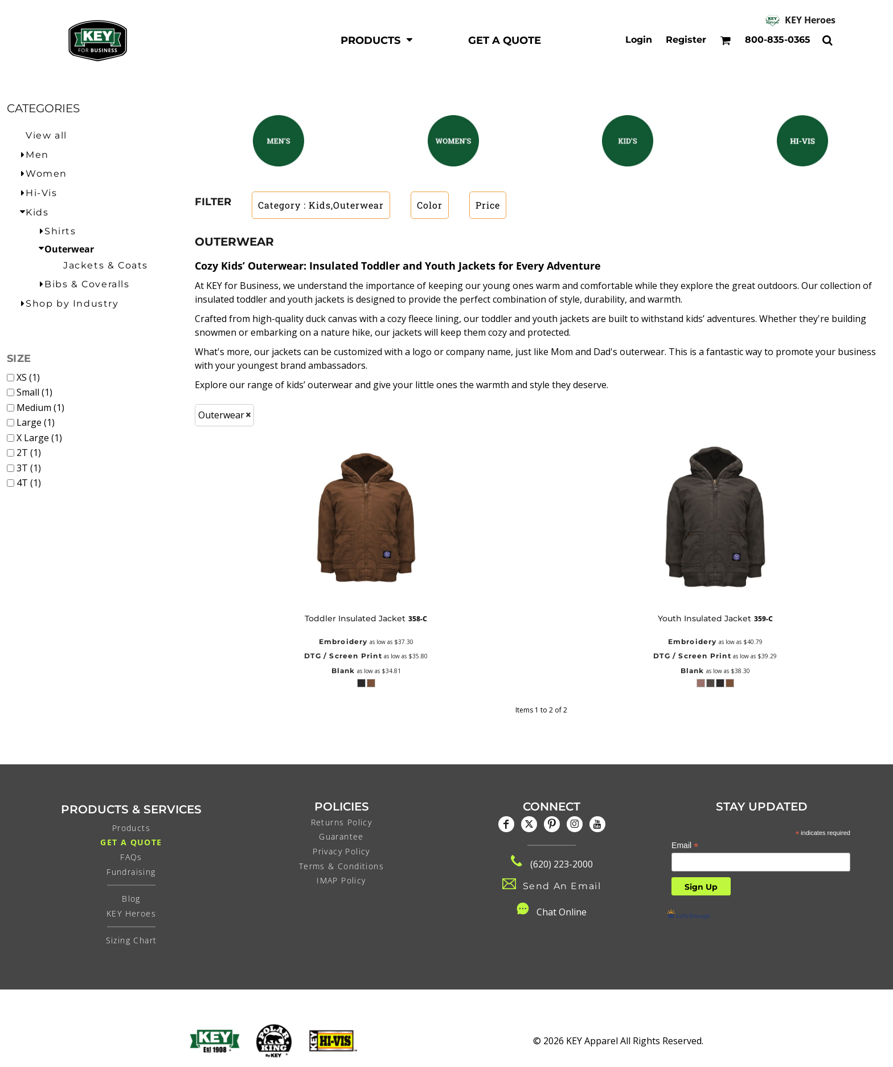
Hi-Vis (42, 193)
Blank (343, 670)
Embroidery (343, 641)
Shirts (60, 231)
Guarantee (341, 836)
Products (131, 827)
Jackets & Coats (105, 265)
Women (46, 173)
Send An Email (562, 886)
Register (686, 39)
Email (684, 845)
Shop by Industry (72, 303)
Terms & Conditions (341, 866)
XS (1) (28, 377)
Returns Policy (341, 822)
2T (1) (29, 452)
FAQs (131, 857)
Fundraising (130, 871)
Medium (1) (40, 407)
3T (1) (29, 468)
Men (37, 154)
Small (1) (34, 392)
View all (46, 135)
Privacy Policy (341, 851)
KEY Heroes (810, 20)
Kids (37, 212)
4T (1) (29, 483)
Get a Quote (131, 842)
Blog (131, 898)
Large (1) (36, 422)
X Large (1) (39, 437)
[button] (377, 40)
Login (638, 39)
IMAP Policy (341, 880)
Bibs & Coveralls (87, 284)
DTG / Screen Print (343, 655)
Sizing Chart (131, 940)
